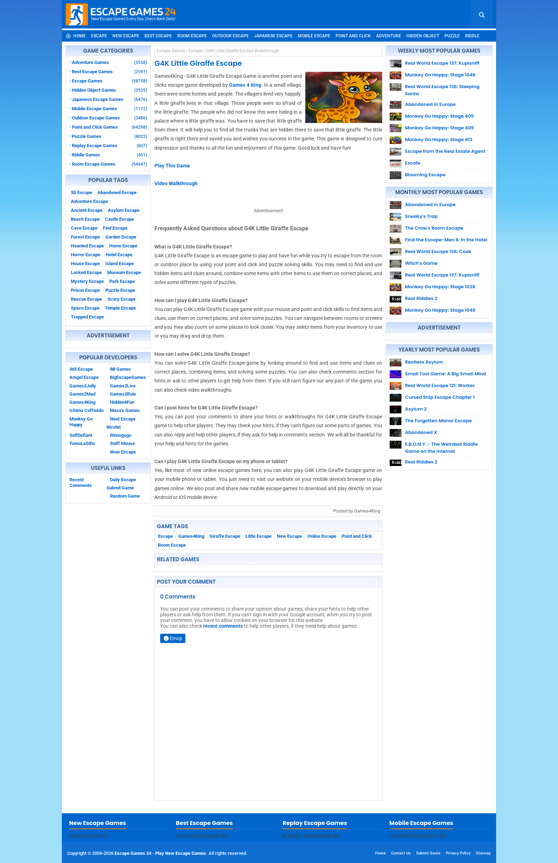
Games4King (82, 402)
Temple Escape (120, 308)
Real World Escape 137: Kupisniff (442, 63)
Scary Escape (121, 299)
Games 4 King (245, 85)
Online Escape (321, 536)
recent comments (223, 626)
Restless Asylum (424, 362)
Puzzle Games (109, 136)
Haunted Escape (87, 245)
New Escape (125, 35)
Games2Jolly (82, 385)
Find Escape (115, 228)
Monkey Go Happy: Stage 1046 (440, 74)
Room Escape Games (109, 164)
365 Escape (81, 369)
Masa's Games (125, 410)
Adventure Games (109, 62)
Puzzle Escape (120, 290)
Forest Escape (85, 237)
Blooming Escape (425, 174)
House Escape (85, 263)
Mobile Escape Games (109, 108)
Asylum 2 (416, 409)
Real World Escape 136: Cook (438, 251)
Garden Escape (120, 237)
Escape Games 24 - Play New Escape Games (160, 853)
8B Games (120, 369)
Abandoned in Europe (430, 104)
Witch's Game (421, 263)
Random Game (125, 496)
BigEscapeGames (128, 377)
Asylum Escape (124, 210)
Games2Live (123, 385)
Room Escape (192, 35)
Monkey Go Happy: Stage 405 (439, 116)
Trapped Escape (87, 317)
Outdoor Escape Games (109, 117)
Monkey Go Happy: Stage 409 (439, 127)
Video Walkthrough (176, 183)
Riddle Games (109, 154)
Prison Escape (85, 290)
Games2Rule (123, 394)
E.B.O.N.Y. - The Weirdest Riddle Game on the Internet (441, 448)
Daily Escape (123, 479)
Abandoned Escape (117, 192)
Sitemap (483, 853)
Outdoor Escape (230, 35)
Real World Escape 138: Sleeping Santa (442, 90)
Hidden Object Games (109, 90)
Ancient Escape (86, 210)
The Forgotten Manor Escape (438, 420)
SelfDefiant (80, 435)
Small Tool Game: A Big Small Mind (445, 373)
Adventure (388, 35)
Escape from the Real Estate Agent (445, 151)
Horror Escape (85, 254)
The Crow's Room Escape (434, 228)
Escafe (412, 163)
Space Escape (85, 308)
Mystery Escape (87, 281)
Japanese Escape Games (109, 99)
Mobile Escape (314, 35)
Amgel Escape (84, 377)
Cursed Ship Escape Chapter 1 (440, 397)
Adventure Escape (89, 201)
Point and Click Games (109, 127)
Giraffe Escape (225, 536)
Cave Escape (84, 228)
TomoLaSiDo (82, 443)
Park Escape (122, 281)
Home (75, 36)
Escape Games (109, 81)
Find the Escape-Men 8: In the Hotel (446, 239)
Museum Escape (124, 272)
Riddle (472, 35)
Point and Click (353, 35)
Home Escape (123, 245)
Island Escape (119, 263)
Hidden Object (422, 35)
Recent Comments (80, 482)
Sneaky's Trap (421, 216)
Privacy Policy (458, 853)
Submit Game (120, 488)
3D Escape (81, 192)
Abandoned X (421, 432)
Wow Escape (123, 452)
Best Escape (158, 35)
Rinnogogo (120, 435)
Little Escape (259, 536)
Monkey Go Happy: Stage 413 (438, 139)
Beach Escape (85, 219)
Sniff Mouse (122, 443)
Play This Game (172, 165)
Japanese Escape (273, 35)
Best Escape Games (109, 71)
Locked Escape (86, 272)
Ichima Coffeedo (86, 410)
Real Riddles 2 (421, 298)
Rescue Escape (86, 299)
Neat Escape (123, 419)
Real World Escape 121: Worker (440, 385)
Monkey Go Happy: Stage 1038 (440, 286)
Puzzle (452, 35)
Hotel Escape (119, 254)
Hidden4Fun (122, 402)
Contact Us (401, 853)
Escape (99, 35)
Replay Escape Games (109, 145)
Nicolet (113, 427)
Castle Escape (119, 219)
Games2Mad (82, 394)
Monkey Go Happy (81, 421)
